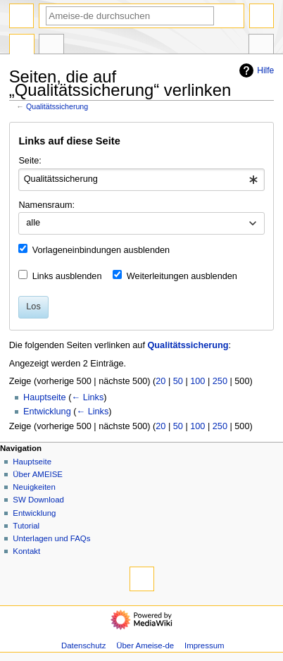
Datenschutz (83, 645)
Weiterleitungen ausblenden (182, 276)
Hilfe (255, 70)
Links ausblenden (67, 276)
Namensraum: (46, 205)
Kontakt (26, 551)
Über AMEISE (38, 474)
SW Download (38, 499)
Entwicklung (47, 411)
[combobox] (141, 179)
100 (197, 381)
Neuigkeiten (34, 487)
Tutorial (26, 525)
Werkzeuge (261, 46)
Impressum (204, 645)
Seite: (29, 161)
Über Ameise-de (145, 645)
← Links (87, 397)
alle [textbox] (33, 223)
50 (178, 381)
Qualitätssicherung (57, 106)
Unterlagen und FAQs (51, 538)
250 (220, 381)
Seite (22, 46)
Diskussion (51, 46)
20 (160, 381)
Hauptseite (44, 397)
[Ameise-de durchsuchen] (130, 15)
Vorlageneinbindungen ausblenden (101, 250)
